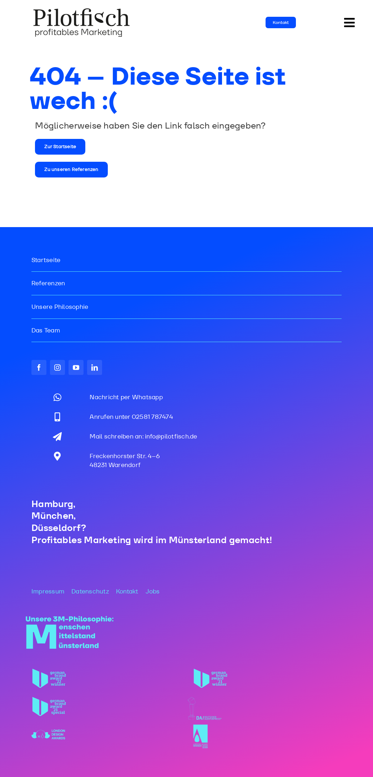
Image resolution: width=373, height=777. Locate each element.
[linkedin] (94, 367)
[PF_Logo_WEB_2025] (81, 10)
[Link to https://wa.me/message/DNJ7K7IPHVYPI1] (57, 397)
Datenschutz (90, 591)
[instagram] (57, 367)
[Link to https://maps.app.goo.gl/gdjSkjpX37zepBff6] (57, 456)
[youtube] (76, 367)
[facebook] (38, 367)
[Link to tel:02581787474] (57, 416)
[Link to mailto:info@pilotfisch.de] (57, 436)
